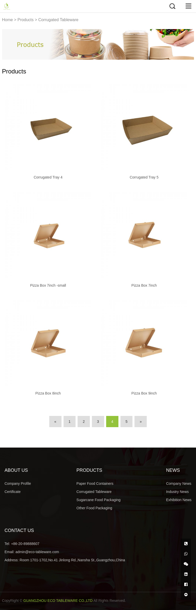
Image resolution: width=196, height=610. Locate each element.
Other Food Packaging (94, 508)
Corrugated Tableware (58, 20)
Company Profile (18, 483)
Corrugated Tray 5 (144, 177)
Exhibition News (179, 500)
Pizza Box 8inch (48, 393)
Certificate (13, 492)
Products (26, 20)
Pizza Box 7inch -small (48, 285)
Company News (178, 483)
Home (7, 20)
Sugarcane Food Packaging (99, 500)
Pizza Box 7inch (144, 285)
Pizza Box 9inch (144, 393)
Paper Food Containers (95, 483)
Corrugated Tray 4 (48, 177)
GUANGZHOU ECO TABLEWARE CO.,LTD (58, 601)
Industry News (177, 492)
